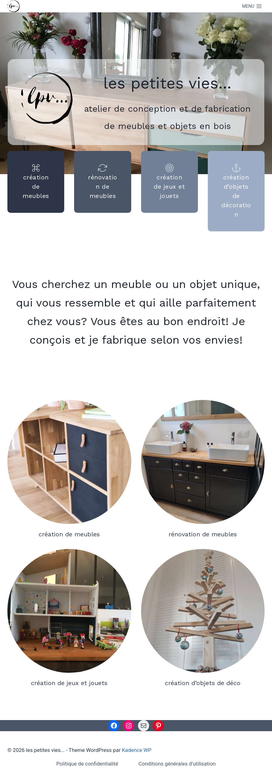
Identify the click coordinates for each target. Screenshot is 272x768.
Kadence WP (137, 750)
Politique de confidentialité (87, 764)
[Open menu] (252, 6)
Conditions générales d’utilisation (177, 764)
